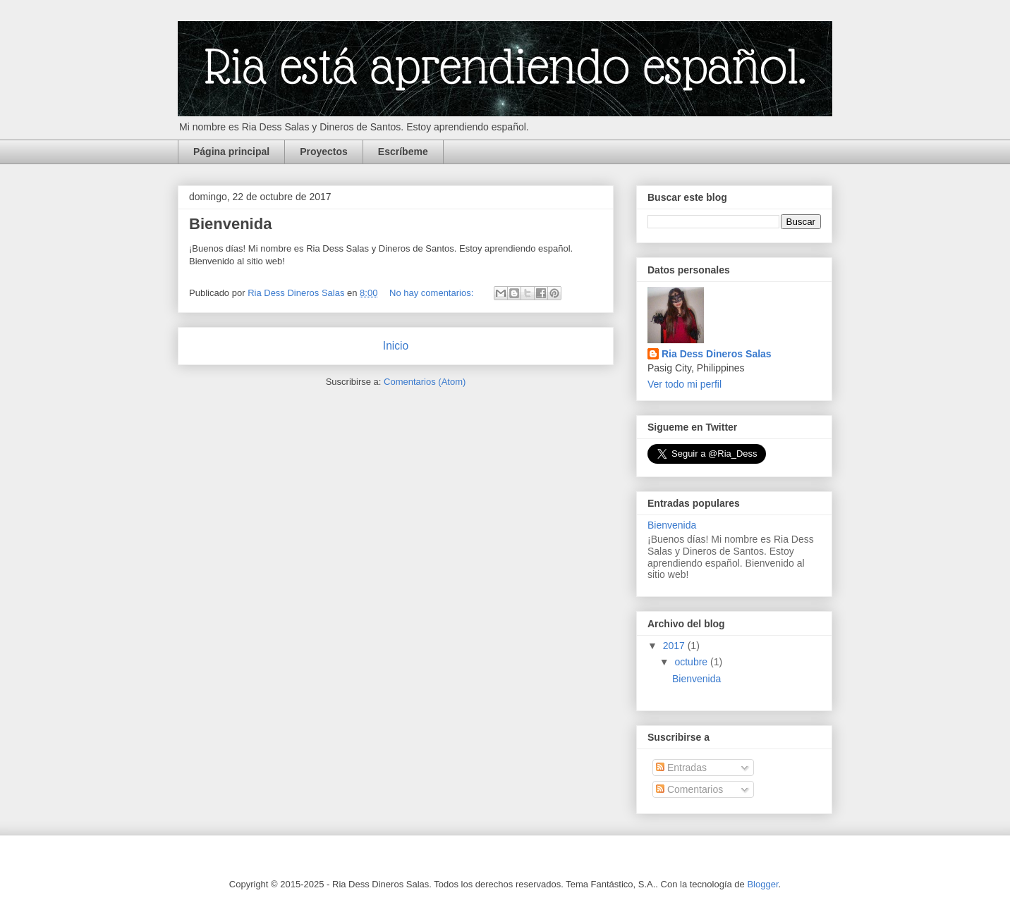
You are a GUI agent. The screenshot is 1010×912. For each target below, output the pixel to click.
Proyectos (324, 151)
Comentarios (689, 789)
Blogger (762, 884)
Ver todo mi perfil (684, 384)
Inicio (395, 346)
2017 (675, 645)
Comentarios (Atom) (425, 381)
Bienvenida (230, 224)
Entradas (681, 767)
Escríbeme (403, 151)
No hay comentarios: (432, 293)
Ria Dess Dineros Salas (717, 353)
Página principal (231, 151)
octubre (692, 661)
